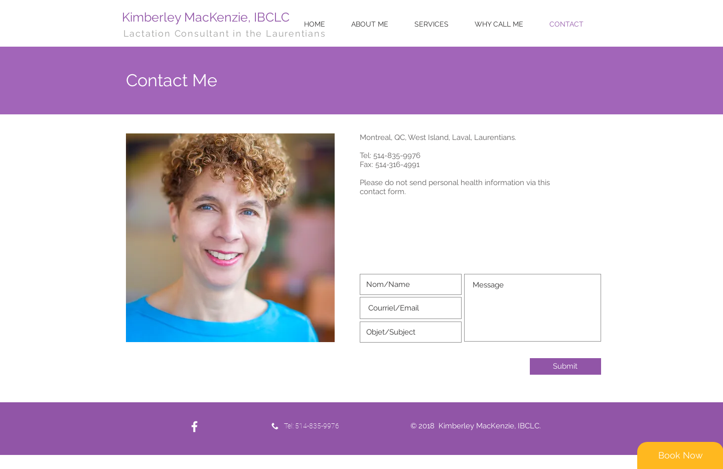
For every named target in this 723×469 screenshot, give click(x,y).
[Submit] (565, 366)
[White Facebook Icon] (194, 426)
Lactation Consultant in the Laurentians (224, 33)
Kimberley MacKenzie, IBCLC (206, 17)
